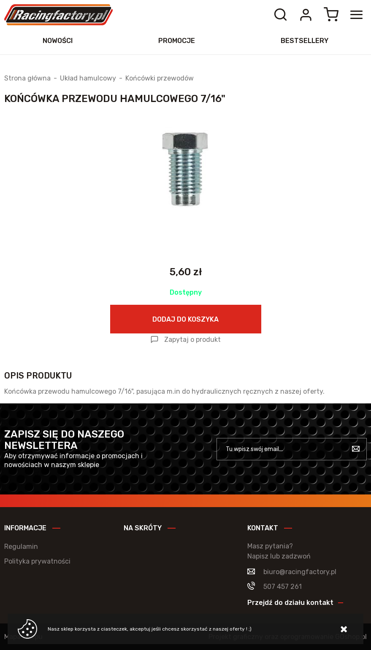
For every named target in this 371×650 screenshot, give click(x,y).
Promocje (176, 41)
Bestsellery (304, 41)
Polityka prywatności (37, 561)
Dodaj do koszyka (185, 319)
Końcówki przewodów (159, 78)
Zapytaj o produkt (192, 340)
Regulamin (21, 547)
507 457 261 (282, 587)
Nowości (58, 41)
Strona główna (27, 78)
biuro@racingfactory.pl (299, 572)
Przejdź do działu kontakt (290, 603)
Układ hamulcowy (88, 78)
